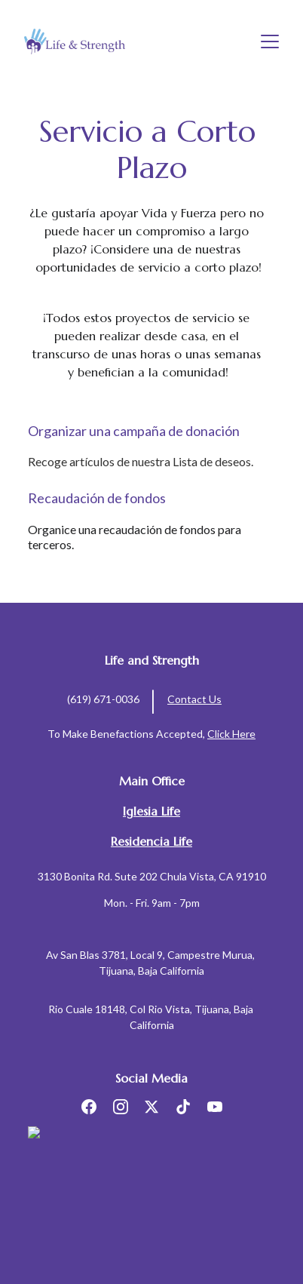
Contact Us (194, 699)
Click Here (231, 733)
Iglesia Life (151, 811)
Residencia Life (151, 841)
